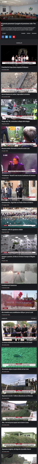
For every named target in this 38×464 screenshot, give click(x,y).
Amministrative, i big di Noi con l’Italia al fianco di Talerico (17, 202)
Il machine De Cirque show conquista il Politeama (15, 67)
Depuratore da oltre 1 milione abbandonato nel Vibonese (17, 396)
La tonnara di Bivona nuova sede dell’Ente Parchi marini (17, 342)
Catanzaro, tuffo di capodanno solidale (12, 229)
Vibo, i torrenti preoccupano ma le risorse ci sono (15, 422)
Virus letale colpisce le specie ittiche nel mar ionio (15, 369)
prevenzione (34, 33)
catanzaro (23, 33)
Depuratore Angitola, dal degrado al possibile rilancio (16, 449)
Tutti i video (34, 318)
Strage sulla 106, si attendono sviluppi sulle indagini (16, 121)
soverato (28, 33)
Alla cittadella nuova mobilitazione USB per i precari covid (17, 312)
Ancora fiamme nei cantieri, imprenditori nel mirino (16, 94)
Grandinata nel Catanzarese (9, 285)
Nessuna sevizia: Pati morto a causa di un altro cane (16, 148)
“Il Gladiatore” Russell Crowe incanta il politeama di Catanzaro (19, 175)
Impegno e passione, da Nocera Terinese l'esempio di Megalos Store (18, 257)
